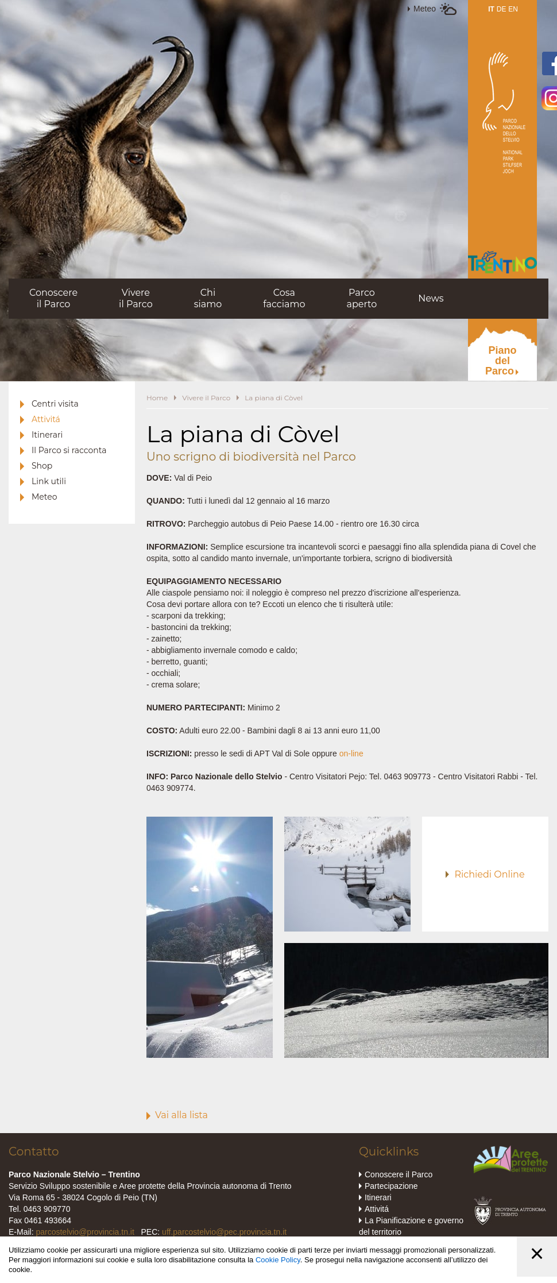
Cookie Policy (278, 1259)
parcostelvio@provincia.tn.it (85, 1231)
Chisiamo (208, 298)
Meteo (424, 8)
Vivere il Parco (206, 397)
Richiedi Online (489, 874)
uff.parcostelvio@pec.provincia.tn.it (224, 1231)
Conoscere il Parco (398, 1174)
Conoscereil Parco (53, 298)
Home (157, 397)
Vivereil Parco (136, 298)
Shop (42, 466)
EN (513, 9)
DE (501, 9)
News (430, 298)
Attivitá (46, 419)
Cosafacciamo (284, 298)
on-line (351, 753)
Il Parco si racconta (69, 450)
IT (491, 9)
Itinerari (47, 435)
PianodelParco (501, 361)
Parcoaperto (361, 298)
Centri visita (55, 404)
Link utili (49, 481)
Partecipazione (391, 1186)
